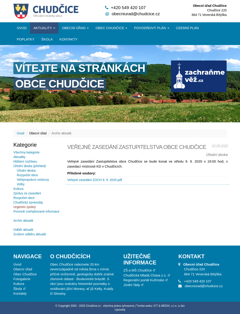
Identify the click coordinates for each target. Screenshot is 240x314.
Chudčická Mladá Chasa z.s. (145, 275)
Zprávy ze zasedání (27, 193)
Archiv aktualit (23, 220)
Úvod (22, 28)
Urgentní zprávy (24, 207)
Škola (47, 39)
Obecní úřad (75, 28)
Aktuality (44, 28)
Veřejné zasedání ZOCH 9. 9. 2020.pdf (94, 180)
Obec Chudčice (25, 274)
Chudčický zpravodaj (28, 202)
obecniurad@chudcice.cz (136, 13)
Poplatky (25, 39)
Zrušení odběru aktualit (29, 234)
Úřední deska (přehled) (29, 166)
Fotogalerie (21, 279)
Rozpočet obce (27, 175)
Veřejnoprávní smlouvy (33, 179)
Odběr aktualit (23, 229)
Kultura (18, 189)
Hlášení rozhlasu (25, 161)
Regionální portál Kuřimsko (143, 280)
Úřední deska (26, 170)
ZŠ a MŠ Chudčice (137, 270)
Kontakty (68, 39)
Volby (20, 184)
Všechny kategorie (26, 152)
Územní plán (187, 28)
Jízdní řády (131, 285)
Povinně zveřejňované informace (36, 211)
